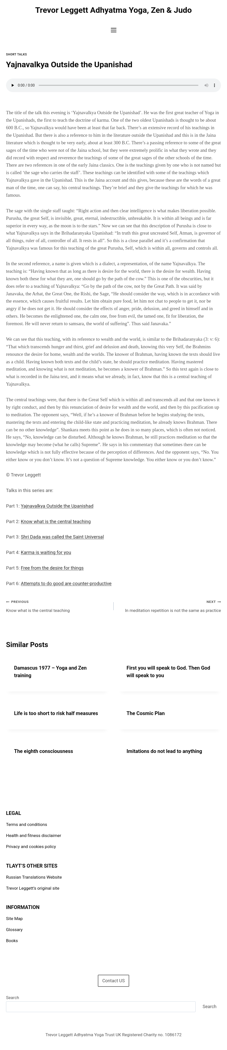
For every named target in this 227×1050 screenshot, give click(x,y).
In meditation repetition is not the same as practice (169, 605)
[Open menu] (113, 30)
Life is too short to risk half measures (56, 713)
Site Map (14, 918)
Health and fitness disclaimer (33, 835)
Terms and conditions (26, 824)
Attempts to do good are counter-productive (66, 583)
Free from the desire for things (52, 568)
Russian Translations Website (34, 877)
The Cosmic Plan (146, 713)
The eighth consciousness (43, 751)
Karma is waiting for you (46, 552)
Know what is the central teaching (56, 521)
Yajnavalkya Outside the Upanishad (57, 506)
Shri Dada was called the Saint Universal (62, 537)
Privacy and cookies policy (31, 846)
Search (12, 997)
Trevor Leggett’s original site (32, 888)
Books (12, 940)
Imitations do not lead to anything (164, 751)
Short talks (16, 54)
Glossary (14, 929)
